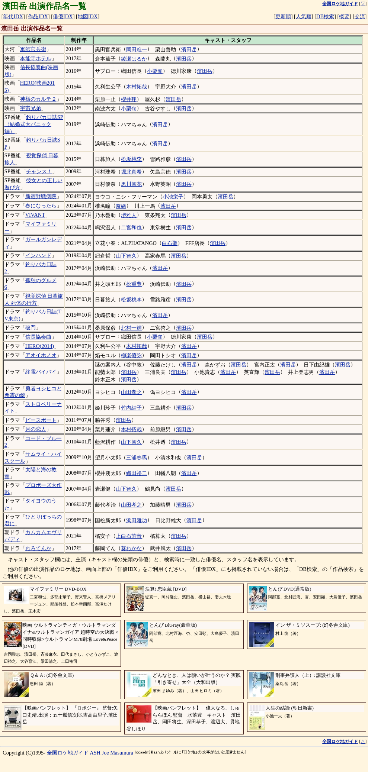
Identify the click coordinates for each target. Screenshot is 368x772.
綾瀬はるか (134, 59)
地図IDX (88, 16)
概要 (344, 16)
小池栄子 (173, 197)
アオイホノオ (41, 355)
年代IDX (13, 16)
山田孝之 (131, 392)
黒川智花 (131, 184)
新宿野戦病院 (41, 196)
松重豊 (134, 284)
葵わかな (131, 548)
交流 (360, 16)
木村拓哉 (136, 87)
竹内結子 (131, 408)
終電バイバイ (41, 372)
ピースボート (41, 420)
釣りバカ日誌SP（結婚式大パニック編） (33, 124)
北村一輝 (131, 328)
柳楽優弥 (131, 355)
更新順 (283, 16)
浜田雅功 (136, 520)
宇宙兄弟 (30, 108)
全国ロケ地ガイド (68, 753)
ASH (95, 753)
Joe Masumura (117, 753)
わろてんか (38, 548)
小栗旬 (155, 71)
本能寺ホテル (35, 58)
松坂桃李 (131, 159)
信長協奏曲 (38, 337)
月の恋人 (35, 429)
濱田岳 (189, 49)
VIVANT (35, 215)
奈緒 (121, 206)
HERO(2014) (39, 346)
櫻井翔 (129, 99)
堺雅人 (129, 215)
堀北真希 (131, 172)
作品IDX (38, 16)
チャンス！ (39, 171)
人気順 (303, 16)
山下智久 (126, 256)
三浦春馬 (136, 458)
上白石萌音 (129, 536)
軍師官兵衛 (33, 49)
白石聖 (169, 243)
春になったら (41, 206)
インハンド (38, 255)
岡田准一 (136, 49)
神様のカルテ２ (38, 99)
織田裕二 (136, 473)
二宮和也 (131, 227)
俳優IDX (63, 16)
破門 (30, 327)
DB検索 (325, 16)
